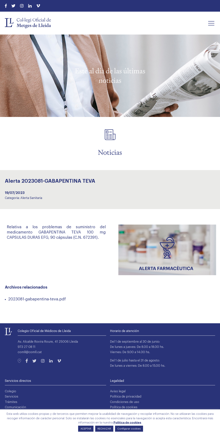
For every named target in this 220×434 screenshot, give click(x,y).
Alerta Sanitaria (31, 198)
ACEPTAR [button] (85, 428)
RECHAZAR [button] (104, 428)
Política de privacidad (125, 396)
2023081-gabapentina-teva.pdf (37, 299)
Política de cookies (123, 407)
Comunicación (15, 407)
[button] (211, 23)
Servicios (11, 396)
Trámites (11, 402)
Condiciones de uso (124, 402)
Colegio (10, 391)
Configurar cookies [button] (129, 428)
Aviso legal (118, 391)
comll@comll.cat (30, 352)
